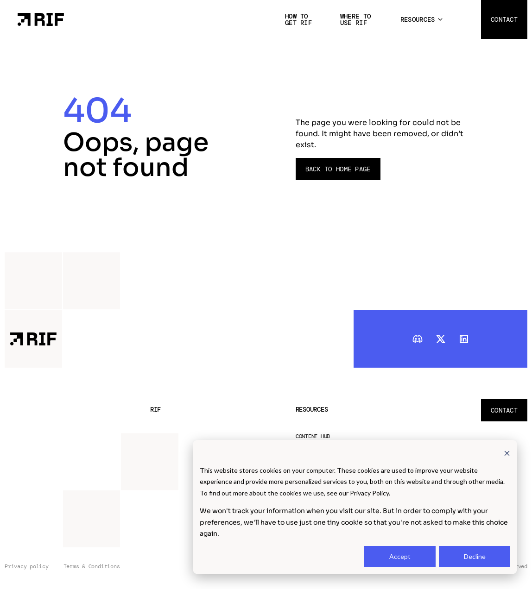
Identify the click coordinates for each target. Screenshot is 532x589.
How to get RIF (298, 19)
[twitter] (440, 339)
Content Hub (313, 436)
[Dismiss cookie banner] (507, 452)
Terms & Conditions (91, 566)
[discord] (417, 339)
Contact (504, 19)
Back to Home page (338, 169)
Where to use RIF (355, 19)
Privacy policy (27, 566)
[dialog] (355, 507)
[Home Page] (41, 19)
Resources (417, 19)
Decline (475, 556)
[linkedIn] (463, 339)
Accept (400, 556)
